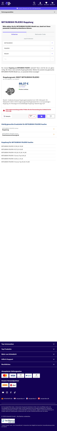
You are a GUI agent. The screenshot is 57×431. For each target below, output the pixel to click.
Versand (23, 86)
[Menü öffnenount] (2, 3)
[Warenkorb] (52, 3)
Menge (31, 115)
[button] (28, 344)
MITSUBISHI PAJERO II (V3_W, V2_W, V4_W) (13, 152)
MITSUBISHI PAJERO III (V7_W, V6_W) (12, 149)
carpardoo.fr (32, 398)
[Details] (7, 116)
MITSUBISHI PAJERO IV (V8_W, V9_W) (12, 146)
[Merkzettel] (46, 3)
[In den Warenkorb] (41, 116)
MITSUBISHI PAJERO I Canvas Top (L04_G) (13, 155)
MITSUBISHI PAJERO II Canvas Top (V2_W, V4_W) (15, 162)
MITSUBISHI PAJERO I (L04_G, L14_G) (12, 159)
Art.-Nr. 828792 (11, 79)
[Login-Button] (40, 3)
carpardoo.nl (20, 398)
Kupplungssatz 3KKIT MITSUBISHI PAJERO (21, 77)
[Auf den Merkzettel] (51, 116)
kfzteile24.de (8, 398)
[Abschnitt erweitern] (28, 12)
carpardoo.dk (45, 398)
